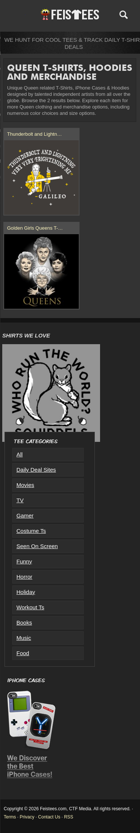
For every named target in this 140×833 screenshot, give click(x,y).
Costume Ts (31, 531)
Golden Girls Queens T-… (35, 228)
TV (20, 500)
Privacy (27, 817)
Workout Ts (30, 607)
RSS (68, 817)
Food (22, 653)
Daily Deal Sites (36, 469)
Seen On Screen (37, 546)
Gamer (25, 515)
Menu (17, 14)
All (19, 454)
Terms (10, 817)
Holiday (25, 592)
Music (23, 638)
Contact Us (49, 817)
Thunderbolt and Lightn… (34, 134)
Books (24, 622)
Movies (25, 485)
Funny (24, 561)
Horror (24, 576)
